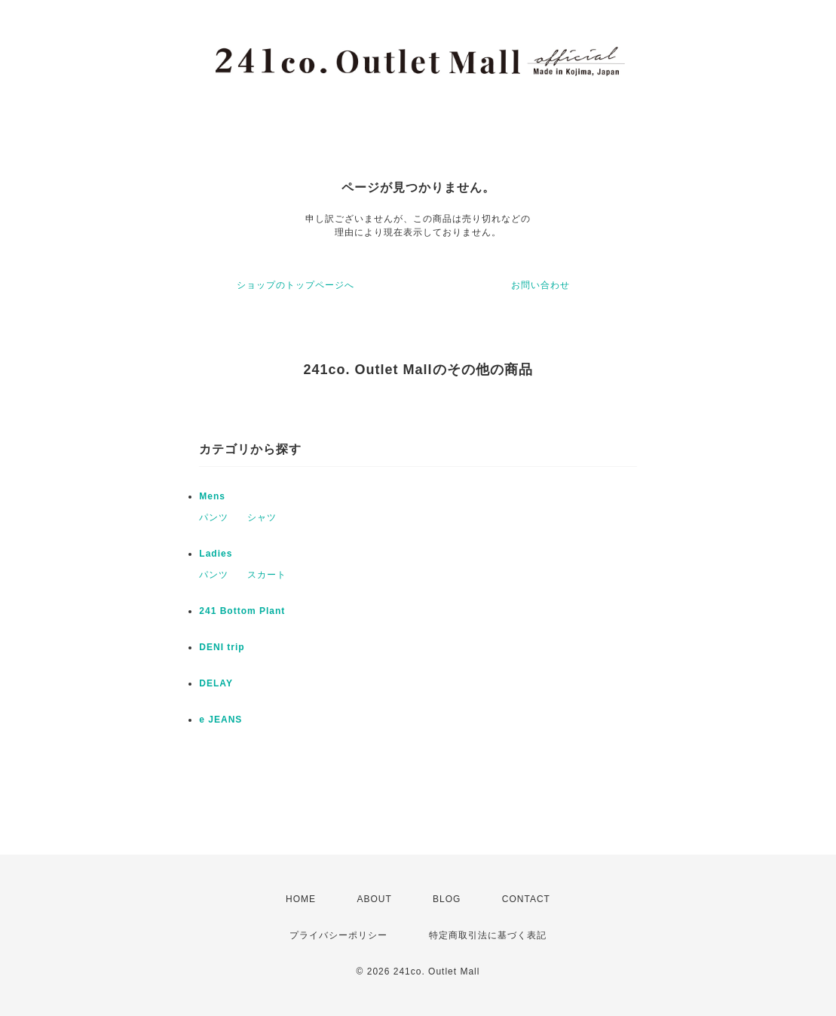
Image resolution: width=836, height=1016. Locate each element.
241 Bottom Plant (242, 611)
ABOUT (374, 899)
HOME (301, 899)
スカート (266, 574)
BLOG (447, 899)
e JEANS (220, 719)
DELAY (216, 683)
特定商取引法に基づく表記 (488, 935)
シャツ (262, 517)
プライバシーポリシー (338, 935)
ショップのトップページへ (295, 285)
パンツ (213, 517)
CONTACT (526, 899)
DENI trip (221, 647)
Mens (212, 496)
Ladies (215, 553)
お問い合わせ (540, 285)
